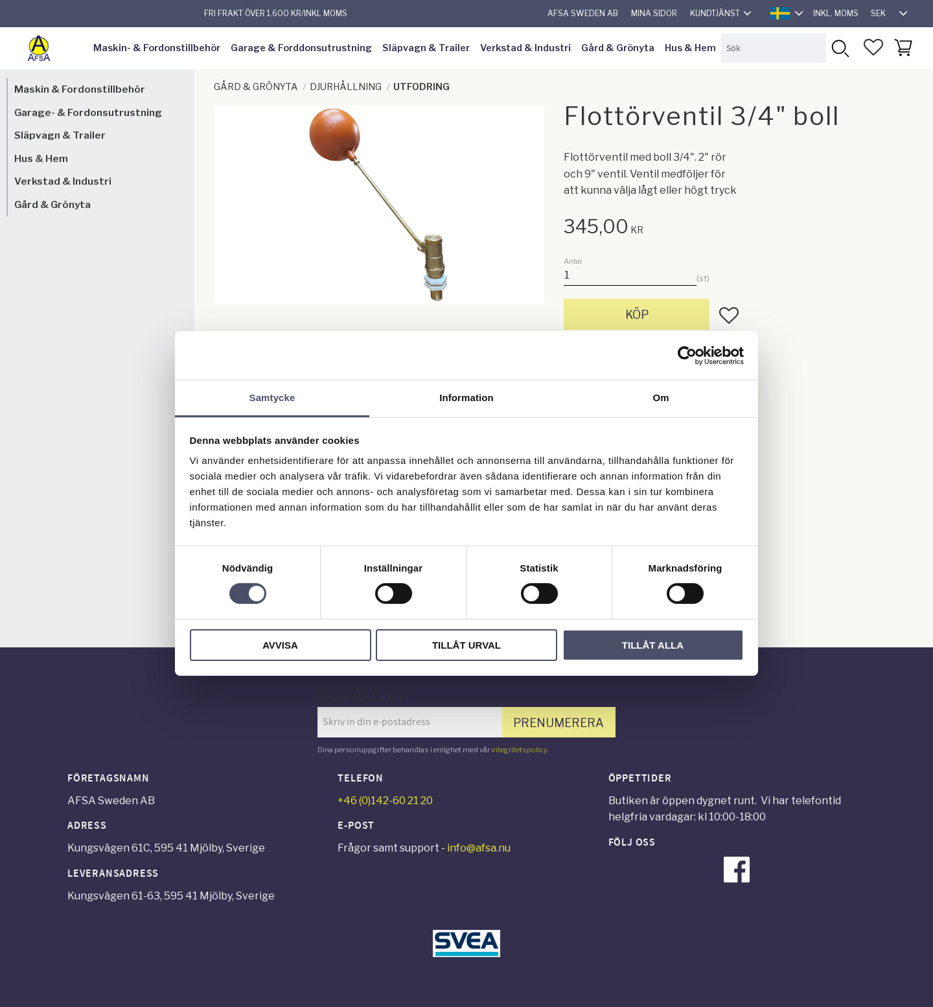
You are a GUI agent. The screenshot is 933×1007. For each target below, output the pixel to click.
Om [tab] (660, 397)
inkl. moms (835, 13)
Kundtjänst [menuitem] (715, 13)
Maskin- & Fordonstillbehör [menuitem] (156, 48)
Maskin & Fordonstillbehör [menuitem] (79, 89)
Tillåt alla (653, 645)
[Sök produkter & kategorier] (773, 48)
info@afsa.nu (479, 848)
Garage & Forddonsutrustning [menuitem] (301, 48)
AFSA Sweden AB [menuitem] (582, 13)
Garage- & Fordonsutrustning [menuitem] (88, 112)
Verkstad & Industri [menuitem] (525, 48)
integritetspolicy (519, 749)
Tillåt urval (466, 645)
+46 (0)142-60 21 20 (385, 800)
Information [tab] (466, 397)
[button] (873, 47)
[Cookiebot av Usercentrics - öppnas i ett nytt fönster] (687, 355)
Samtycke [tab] (272, 397)
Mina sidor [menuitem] (654, 13)
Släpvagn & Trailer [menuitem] (426, 48)
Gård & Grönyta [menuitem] (617, 48)
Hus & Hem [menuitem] (690, 48)
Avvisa (280, 645)
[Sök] (840, 48)
